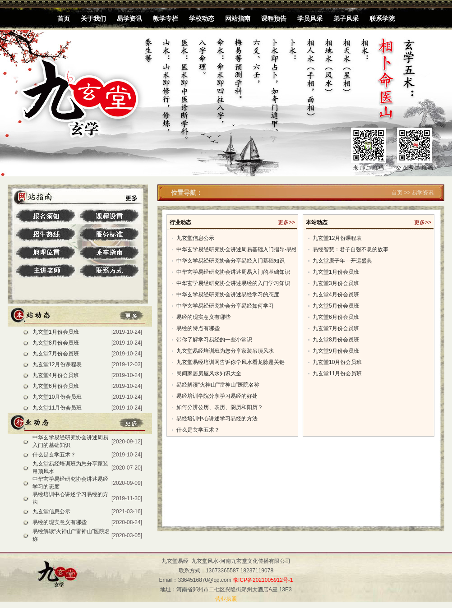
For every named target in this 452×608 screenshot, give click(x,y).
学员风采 (310, 18)
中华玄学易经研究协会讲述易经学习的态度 (227, 294)
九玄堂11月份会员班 (57, 408)
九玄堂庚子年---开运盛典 (342, 261)
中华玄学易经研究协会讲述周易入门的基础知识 (233, 272)
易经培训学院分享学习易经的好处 (217, 396)
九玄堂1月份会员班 (55, 332)
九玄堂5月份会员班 (336, 306)
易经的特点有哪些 (198, 328)
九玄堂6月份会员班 (55, 386)
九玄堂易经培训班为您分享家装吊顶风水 (225, 351)
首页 (63, 18)
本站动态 (316, 222)
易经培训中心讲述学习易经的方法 (217, 418)
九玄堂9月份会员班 (336, 351)
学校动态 (201, 18)
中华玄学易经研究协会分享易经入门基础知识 (230, 261)
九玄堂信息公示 (51, 511)
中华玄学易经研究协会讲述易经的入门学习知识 (233, 283)
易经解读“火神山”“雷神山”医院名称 (217, 385)
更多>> (286, 222)
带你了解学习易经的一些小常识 (214, 339)
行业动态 (180, 222)
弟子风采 (346, 18)
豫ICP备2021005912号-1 (263, 580)
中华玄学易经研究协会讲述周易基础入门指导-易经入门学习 (247, 249)
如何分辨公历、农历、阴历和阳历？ (219, 407)
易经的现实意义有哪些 (59, 522)
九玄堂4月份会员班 (55, 375)
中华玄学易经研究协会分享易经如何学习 (225, 306)
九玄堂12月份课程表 (57, 364)
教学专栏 (165, 18)
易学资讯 (129, 18)
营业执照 (226, 599)
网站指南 (237, 18)
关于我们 (93, 18)
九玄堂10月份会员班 (57, 397)
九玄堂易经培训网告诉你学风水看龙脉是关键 (230, 362)
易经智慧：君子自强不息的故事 (350, 249)
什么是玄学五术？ (54, 454)
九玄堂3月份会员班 (336, 283)
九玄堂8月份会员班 (55, 343)
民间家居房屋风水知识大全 (208, 373)
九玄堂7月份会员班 (55, 353)
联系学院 (382, 18)
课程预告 (273, 18)
